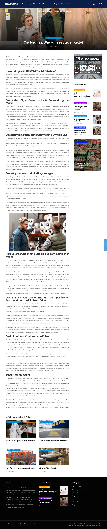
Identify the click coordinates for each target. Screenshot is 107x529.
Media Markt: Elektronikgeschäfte (92, 523)
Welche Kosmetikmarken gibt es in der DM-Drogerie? (82, 95)
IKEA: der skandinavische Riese (53, 440)
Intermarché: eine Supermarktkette (80, 131)
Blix (23, 507)
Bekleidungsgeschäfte (29, 4)
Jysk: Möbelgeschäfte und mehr (20, 440)
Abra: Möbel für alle (48, 468)
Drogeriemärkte (59, 4)
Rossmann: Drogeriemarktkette (76, 525)
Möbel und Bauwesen (45, 4)
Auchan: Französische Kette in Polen (85, 164)
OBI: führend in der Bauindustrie (20, 468)
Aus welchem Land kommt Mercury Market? (80, 108)
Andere (68, 4)
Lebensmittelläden (79, 4)
